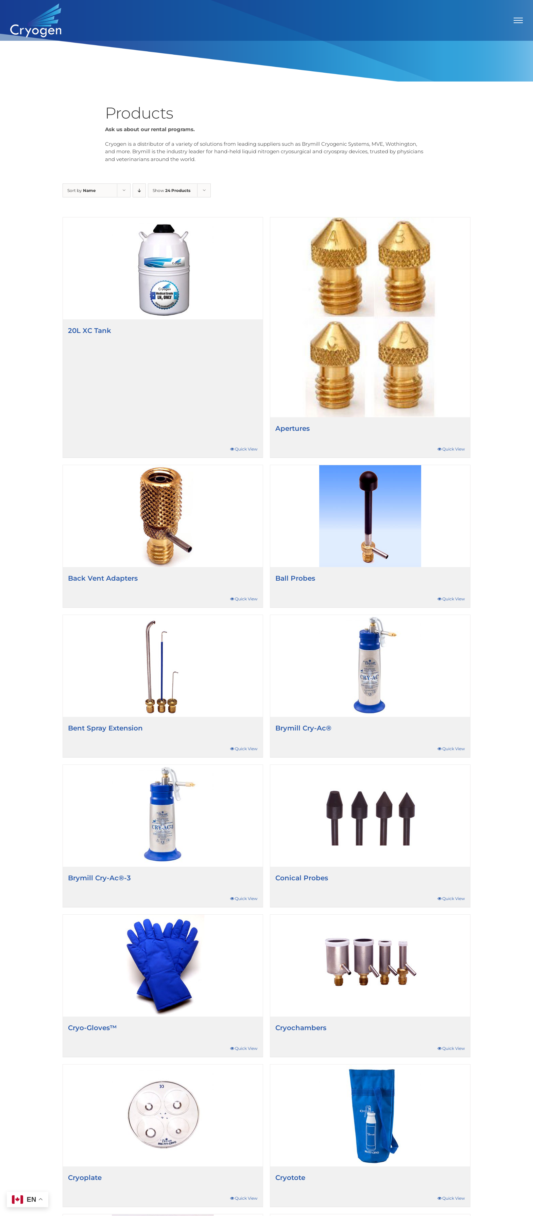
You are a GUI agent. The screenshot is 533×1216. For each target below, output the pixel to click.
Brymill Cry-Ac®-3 (99, 878)
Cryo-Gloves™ (92, 1028)
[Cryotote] (370, 1115)
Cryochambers (300, 1028)
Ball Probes (295, 578)
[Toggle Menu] (518, 20)
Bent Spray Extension (105, 728)
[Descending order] (139, 190)
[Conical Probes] (370, 816)
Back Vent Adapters (103, 578)
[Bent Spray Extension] (163, 666)
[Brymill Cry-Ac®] (370, 666)
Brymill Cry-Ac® (303, 728)
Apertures (292, 428)
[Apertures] (370, 317)
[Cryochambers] (370, 966)
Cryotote (290, 1178)
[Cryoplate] (163, 1115)
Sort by (81, 190)
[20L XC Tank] (163, 268)
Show (171, 190)
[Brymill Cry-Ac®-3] (163, 816)
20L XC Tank (89, 331)
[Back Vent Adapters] (163, 516)
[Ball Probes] (370, 516)
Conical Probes (301, 878)
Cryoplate (85, 1178)
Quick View (246, 449)
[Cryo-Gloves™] (163, 966)
